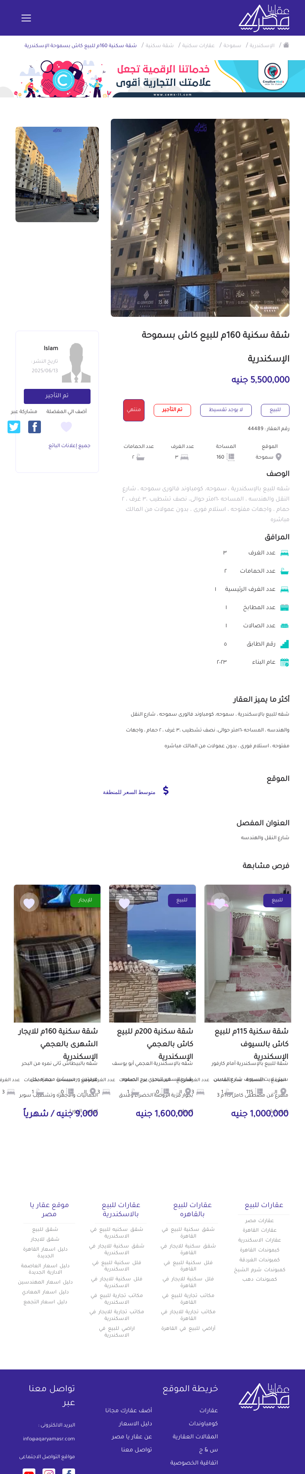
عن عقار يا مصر (132, 1437)
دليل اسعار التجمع (45, 1302)
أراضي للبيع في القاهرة (188, 1329)
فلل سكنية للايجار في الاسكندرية (117, 1283)
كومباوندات (203, 1424)
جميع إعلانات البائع (69, 446)
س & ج (208, 1450)
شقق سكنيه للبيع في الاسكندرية (116, 1233)
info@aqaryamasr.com (49, 1439)
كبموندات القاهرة (260, 1250)
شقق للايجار (45, 1240)
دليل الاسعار (135, 1424)
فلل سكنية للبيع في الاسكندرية (116, 1267)
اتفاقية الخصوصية (194, 1464)
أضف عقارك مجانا (128, 1411)
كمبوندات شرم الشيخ (260, 1270)
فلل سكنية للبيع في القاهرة (188, 1267)
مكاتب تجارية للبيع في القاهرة (188, 1299)
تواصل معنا (136, 1450)
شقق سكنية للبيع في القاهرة (188, 1233)
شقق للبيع (45, 1230)
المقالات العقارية (195, 1437)
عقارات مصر (259, 1221)
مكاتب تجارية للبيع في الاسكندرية (117, 1299)
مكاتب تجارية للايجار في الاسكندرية (116, 1316)
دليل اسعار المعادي (45, 1292)
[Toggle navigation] (26, 18)
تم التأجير (57, 396)
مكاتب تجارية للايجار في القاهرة (188, 1316)
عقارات (208, 1411)
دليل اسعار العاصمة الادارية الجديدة (45, 1270)
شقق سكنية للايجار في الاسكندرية (117, 1250)
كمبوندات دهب (259, 1280)
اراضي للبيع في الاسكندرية (117, 1332)
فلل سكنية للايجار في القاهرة (188, 1283)
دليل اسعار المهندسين (45, 1282)
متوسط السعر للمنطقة (135, 790)
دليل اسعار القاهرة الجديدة (45, 1253)
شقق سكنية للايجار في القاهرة (188, 1250)
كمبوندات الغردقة (259, 1260)
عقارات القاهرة (260, 1231)
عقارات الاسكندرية (259, 1241)
